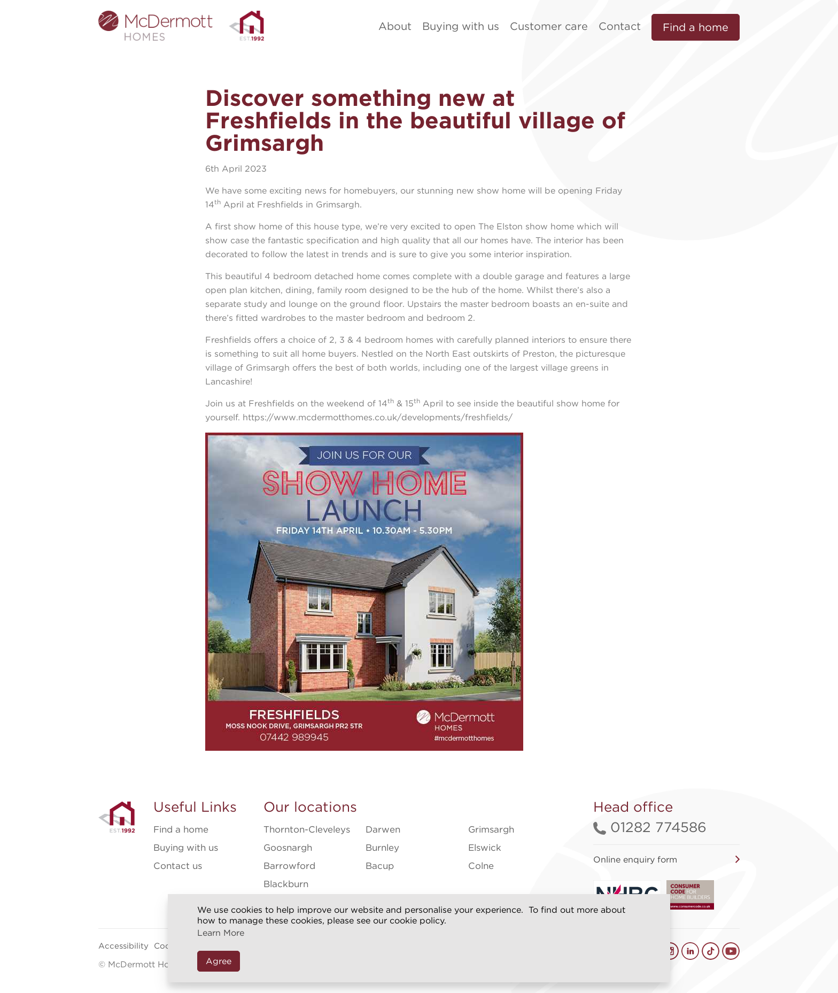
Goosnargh (287, 847)
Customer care (549, 26)
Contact (620, 26)
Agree (218, 961)
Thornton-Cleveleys (306, 829)
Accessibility (123, 946)
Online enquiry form (635, 860)
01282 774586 (650, 827)
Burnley (382, 847)
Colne (481, 865)
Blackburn (285, 884)
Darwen (383, 829)
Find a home (695, 27)
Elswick (484, 847)
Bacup (380, 865)
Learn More (220, 933)
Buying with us (460, 26)
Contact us (177, 865)
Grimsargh (491, 829)
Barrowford (289, 865)
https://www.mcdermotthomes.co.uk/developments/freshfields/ (378, 417)
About (395, 26)
